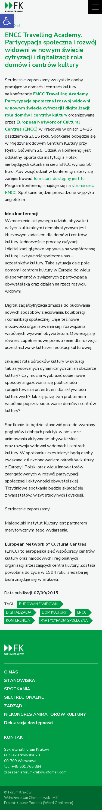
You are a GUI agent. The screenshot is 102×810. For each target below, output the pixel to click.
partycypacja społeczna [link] (64, 620)
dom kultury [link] (54, 612)
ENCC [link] (81, 612)
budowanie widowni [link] (38, 604)
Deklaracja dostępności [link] (28, 723)
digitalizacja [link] (18, 612)
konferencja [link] (18, 620)
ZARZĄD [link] (13, 706)
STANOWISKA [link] (19, 680)
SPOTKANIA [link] (17, 689)
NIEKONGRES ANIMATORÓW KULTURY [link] (45, 714)
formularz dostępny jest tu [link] (59, 179)
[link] (7, 21)
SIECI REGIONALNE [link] (24, 697)
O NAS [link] (11, 672)
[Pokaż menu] (95, 7)
